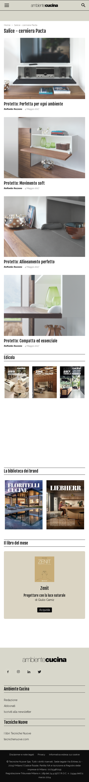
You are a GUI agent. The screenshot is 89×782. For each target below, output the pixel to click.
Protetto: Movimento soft (24, 183)
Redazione (10, 700)
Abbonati (9, 705)
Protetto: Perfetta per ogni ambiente (33, 103)
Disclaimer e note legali (21, 754)
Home (7, 25)
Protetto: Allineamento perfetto (29, 261)
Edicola (9, 357)
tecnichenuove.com (16, 739)
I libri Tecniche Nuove (17, 733)
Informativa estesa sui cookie (64, 754)
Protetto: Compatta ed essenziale (30, 340)
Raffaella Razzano (13, 109)
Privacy (41, 754)
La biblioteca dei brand (21, 471)
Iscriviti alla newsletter (17, 711)
